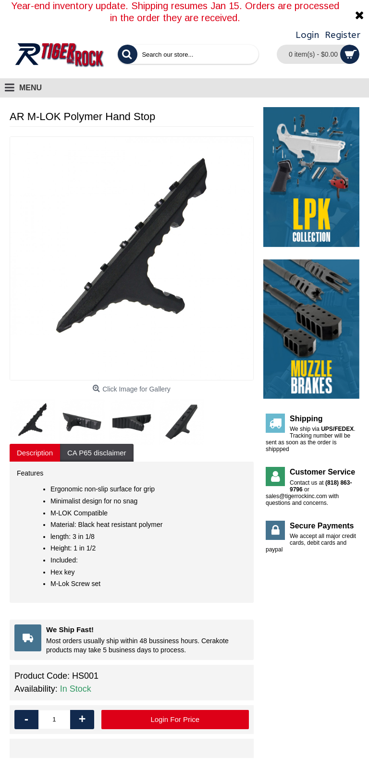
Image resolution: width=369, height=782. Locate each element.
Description (35, 453)
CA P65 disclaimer (96, 453)
